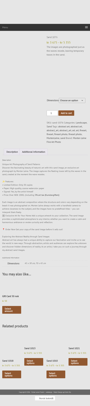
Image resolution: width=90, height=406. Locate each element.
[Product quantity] (52, 113)
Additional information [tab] (33, 151)
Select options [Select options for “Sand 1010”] (53, 374)
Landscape (81, 122)
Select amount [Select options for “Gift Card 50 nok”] (9, 310)
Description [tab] (12, 151)
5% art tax (39, 195)
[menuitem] (45, 398)
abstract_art (52, 130)
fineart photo (61, 134)
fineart (83, 130)
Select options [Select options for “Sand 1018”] (8, 374)
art (73, 130)
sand (62, 138)
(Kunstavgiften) (52, 195)
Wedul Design (57, 392)
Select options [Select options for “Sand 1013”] (30, 362)
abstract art (64, 126)
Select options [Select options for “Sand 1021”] (75, 362)
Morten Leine (45, 12)
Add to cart (66, 113)
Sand (49, 126)
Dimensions (53, 100)
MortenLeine (53, 138)
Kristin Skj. (68, 392)
